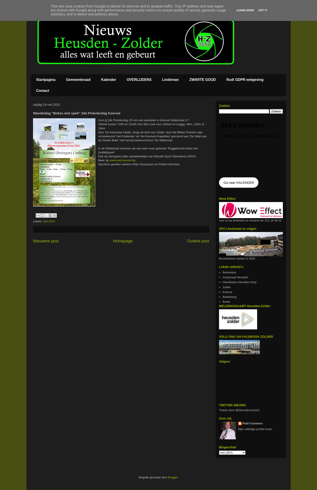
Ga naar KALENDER (238, 182)
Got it (262, 10)
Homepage (123, 241)
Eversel (227, 292)
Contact (42, 91)
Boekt (226, 301)
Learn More (245, 10)
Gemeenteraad (78, 80)
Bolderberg (230, 297)
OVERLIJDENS (139, 80)
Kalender (108, 80)
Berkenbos (229, 272)
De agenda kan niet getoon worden (251, 145)
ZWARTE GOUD (202, 80)
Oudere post (198, 241)
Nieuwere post (46, 241)
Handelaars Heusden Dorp (239, 282)
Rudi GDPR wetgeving (245, 80)
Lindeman (170, 80)
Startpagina (45, 80)
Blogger (173, 477)
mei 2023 (49, 221)
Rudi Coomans (253, 423)
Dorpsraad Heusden (235, 277)
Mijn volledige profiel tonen (255, 429)
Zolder (227, 287)
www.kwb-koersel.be (122, 160)
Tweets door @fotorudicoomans (239, 410)
